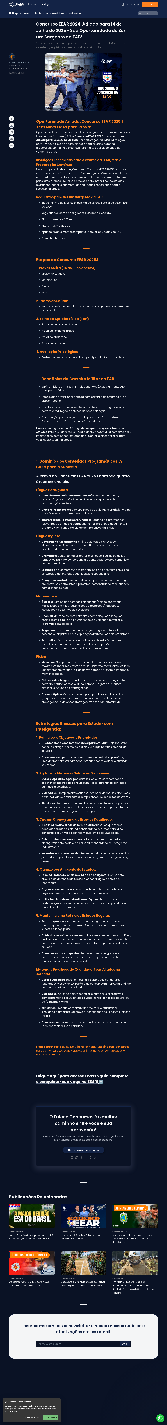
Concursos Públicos (53, 13)
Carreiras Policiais (32, 13)
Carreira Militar (73, 13)
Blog (13, 13)
